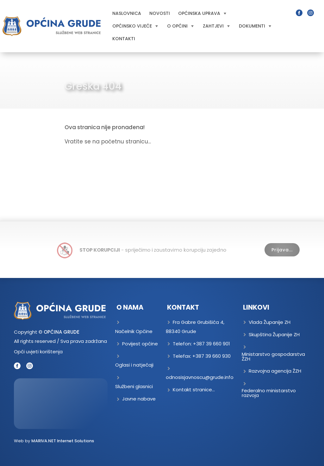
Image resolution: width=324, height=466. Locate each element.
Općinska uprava (202, 13)
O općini (180, 26)
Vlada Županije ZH (269, 322)
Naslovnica (126, 13)
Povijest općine (140, 343)
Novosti (159, 13)
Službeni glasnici (134, 386)
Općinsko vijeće (135, 26)
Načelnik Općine (134, 331)
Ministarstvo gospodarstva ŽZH (273, 356)
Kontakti (123, 38)
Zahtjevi (216, 26)
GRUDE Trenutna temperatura (61, 403)
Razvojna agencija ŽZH (275, 370)
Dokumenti (255, 26)
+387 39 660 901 (211, 343)
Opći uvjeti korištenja (38, 351)
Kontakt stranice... (194, 389)
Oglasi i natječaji (134, 364)
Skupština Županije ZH (274, 334)
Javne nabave (139, 398)
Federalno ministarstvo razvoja (269, 393)
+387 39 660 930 (211, 356)
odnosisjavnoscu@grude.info (200, 377)
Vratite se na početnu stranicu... (108, 141)
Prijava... (282, 250)
